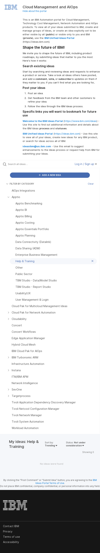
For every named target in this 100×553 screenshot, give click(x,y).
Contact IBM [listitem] (11, 526)
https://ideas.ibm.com (67, 133)
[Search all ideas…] (29, 164)
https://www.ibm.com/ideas (80, 120)
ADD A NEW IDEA (50, 175)
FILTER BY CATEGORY (20, 183)
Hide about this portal (35, 11)
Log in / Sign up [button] (86, 164)
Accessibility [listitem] (11, 542)
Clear (91, 183)
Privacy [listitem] (7, 531)
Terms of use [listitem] (11, 536)
